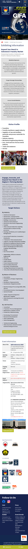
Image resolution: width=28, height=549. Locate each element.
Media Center (18, 507)
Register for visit (6, 511)
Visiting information (6, 507)
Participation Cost (6, 517)
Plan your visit (5, 509)
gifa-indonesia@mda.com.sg (18, 378)
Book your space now (8, 168)
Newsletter (17, 511)
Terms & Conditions (17, 544)
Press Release (18, 509)
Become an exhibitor (6, 518)
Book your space (8, 430)
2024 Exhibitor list (6, 512)
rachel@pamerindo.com (17, 416)
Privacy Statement (7, 544)
